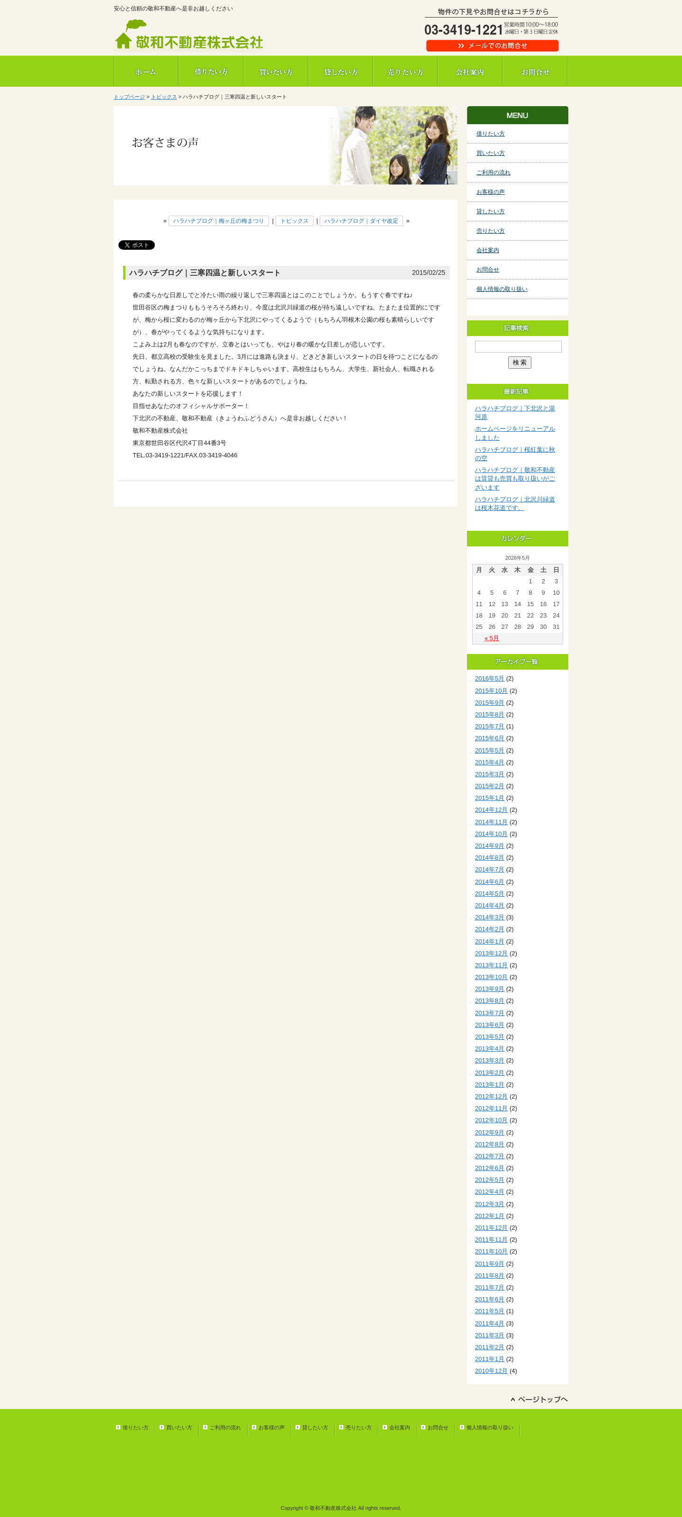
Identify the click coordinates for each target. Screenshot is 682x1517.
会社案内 (470, 71)
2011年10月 (491, 1251)
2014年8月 (489, 857)
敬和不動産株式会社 (189, 35)
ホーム (146, 71)
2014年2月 (489, 929)
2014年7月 (489, 869)
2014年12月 (491, 809)
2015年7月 (489, 726)
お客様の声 (490, 192)
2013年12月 (491, 953)
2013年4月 (489, 1048)
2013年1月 (489, 1084)
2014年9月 (489, 845)
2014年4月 (489, 905)
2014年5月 (489, 893)
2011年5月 (489, 1311)
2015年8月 (489, 714)
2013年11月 (491, 965)
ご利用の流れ (493, 172)
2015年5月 (489, 750)
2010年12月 (491, 1370)
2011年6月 (489, 1299)
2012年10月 (491, 1120)
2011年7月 (489, 1287)
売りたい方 (405, 71)
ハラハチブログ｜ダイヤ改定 (361, 221)
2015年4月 (489, 762)
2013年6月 (489, 1024)
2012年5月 (489, 1179)
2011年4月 (489, 1323)
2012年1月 (489, 1215)
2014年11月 (491, 822)
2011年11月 (491, 1239)
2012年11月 (491, 1108)
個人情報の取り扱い (502, 289)
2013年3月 (489, 1060)
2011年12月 (491, 1227)
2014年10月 (491, 833)
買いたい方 (275, 71)
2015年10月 (491, 690)
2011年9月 (489, 1263)
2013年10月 (491, 977)
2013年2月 (489, 1072)
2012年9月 (489, 1132)
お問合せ (535, 71)
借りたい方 (211, 71)
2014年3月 (489, 917)
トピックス (164, 97)
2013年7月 (489, 1013)
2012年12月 (491, 1096)
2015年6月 (489, 738)
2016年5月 (489, 678)
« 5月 (492, 638)
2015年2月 (489, 786)
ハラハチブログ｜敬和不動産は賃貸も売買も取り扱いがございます (515, 478)
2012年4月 (489, 1191)
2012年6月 (489, 1168)
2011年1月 (489, 1359)
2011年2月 (489, 1347)
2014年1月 (489, 941)
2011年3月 (489, 1335)
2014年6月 (489, 881)
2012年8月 (489, 1144)
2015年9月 (489, 702)
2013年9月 (489, 988)
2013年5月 (489, 1036)
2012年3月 (489, 1204)
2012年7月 (489, 1156)
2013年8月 (489, 1000)
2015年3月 (489, 774)
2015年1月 (489, 797)
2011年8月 (489, 1275)
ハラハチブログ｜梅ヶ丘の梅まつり (218, 221)
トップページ (129, 97)
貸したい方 (340, 71)
